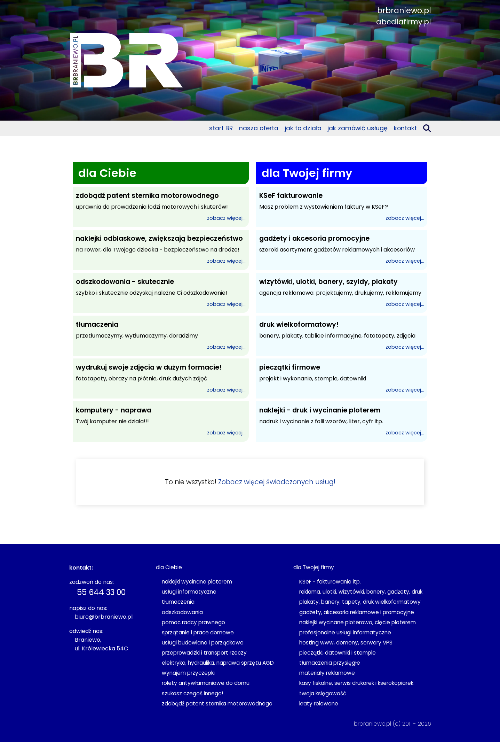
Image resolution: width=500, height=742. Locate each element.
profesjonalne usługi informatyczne (345, 632)
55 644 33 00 (101, 592)
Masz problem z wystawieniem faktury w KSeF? (341, 207)
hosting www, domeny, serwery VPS (345, 642)
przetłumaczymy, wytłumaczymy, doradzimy (160, 336)
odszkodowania (182, 612)
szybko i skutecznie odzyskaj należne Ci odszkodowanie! (160, 293)
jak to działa (303, 128)
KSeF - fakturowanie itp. (330, 581)
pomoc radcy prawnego (193, 622)
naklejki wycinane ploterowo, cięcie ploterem (357, 622)
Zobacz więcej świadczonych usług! (276, 482)
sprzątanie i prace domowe (198, 632)
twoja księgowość (322, 693)
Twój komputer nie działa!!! (160, 421)
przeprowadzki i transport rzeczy (204, 652)
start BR (221, 128)
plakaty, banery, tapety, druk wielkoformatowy (360, 601)
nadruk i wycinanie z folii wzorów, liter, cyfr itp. (341, 421)
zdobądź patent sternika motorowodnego (217, 703)
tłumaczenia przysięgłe (329, 662)
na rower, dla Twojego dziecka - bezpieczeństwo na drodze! (160, 249)
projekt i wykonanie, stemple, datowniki (341, 378)
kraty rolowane (318, 703)
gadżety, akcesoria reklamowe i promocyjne (356, 612)
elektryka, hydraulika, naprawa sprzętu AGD (218, 662)
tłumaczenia (178, 601)
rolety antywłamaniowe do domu (205, 683)
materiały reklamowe (327, 673)
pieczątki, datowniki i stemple (337, 652)
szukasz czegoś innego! (192, 693)
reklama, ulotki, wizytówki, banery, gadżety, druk (360, 591)
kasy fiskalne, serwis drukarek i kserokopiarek (356, 683)
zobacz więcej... (226, 218)
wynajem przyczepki (188, 673)
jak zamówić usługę (357, 128)
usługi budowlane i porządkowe (203, 642)
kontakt (405, 128)
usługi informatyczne (189, 591)
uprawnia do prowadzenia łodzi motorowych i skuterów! (160, 207)
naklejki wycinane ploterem (197, 581)
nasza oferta (258, 128)
